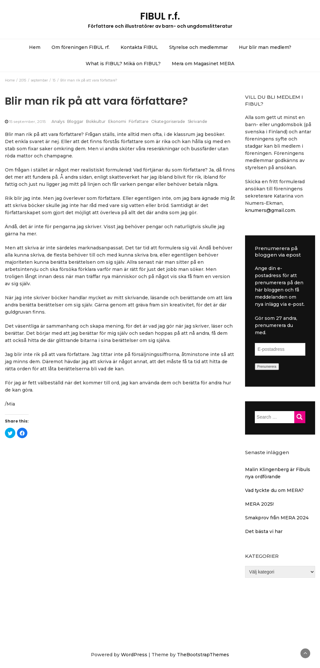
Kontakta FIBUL (139, 47)
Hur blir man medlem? (265, 47)
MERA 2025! (259, 504)
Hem (34, 47)
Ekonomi (117, 121)
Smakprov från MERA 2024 (277, 518)
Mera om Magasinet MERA (203, 64)
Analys (58, 121)
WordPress (134, 655)
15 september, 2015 (27, 121)
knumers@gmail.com (270, 210)
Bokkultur (96, 121)
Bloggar (75, 121)
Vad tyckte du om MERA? (274, 490)
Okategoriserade (168, 121)
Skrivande (197, 121)
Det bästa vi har (264, 531)
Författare (139, 121)
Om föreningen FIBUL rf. (80, 47)
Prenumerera (266, 366)
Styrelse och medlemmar (198, 47)
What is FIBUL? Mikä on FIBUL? (123, 64)
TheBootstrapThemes (203, 655)
